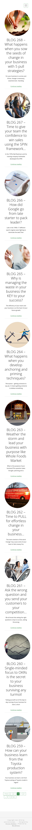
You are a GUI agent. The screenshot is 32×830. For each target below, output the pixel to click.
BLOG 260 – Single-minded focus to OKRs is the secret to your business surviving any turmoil (16, 679)
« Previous (6, 793)
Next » (14, 797)
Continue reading (16, 86)
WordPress (16, 825)
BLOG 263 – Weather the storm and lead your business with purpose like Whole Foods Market (16, 445)
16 (9, 797)
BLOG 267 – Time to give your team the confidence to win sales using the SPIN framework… (16, 135)
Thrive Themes (10, 824)
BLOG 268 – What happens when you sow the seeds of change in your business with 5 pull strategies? (16, 55)
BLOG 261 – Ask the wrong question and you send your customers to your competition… (16, 598)
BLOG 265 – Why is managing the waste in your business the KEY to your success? (16, 287)
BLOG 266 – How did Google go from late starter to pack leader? (16, 211)
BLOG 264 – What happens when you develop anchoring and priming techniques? (16, 365)
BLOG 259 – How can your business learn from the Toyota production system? (16, 759)
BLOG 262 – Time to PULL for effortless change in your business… (16, 523)
